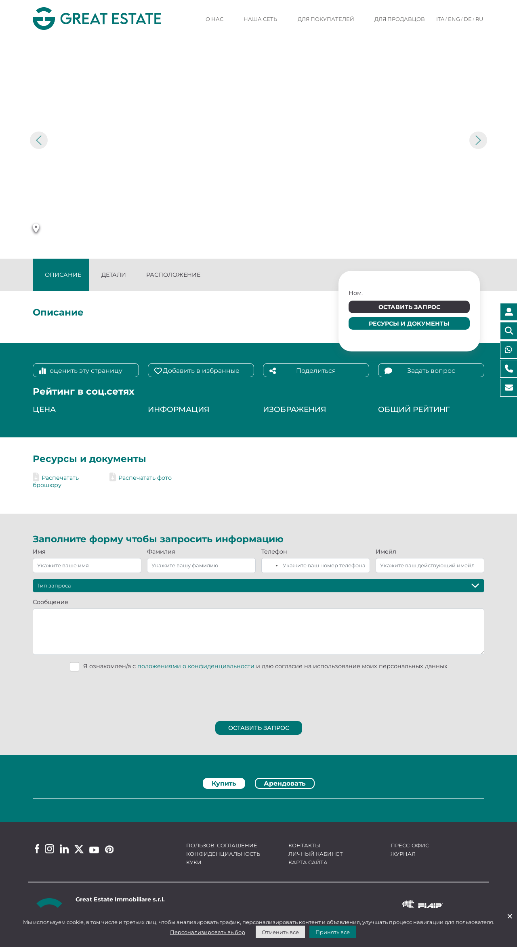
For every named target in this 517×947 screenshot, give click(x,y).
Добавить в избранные (197, 371)
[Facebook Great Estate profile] (37, 848)
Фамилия (161, 551)
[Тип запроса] (258, 585)
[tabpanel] (258, 800)
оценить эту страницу (80, 371)
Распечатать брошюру (56, 481)
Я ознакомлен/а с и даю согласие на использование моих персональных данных (265, 666)
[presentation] (259, 694)
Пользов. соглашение (221, 845)
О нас (214, 19)
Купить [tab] (224, 783)
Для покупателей (326, 19)
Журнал (403, 854)
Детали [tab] (113, 274)
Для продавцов (399, 19)
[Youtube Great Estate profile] (94, 850)
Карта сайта (308, 862)
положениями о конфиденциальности (195, 666)
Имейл (386, 551)
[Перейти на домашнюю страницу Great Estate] (111, 18)
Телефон (274, 551)
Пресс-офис (410, 845)
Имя (39, 551)
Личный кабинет (315, 854)
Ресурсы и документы (409, 323)
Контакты (304, 845)
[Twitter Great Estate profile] (79, 849)
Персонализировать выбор (207, 932)
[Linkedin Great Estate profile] (64, 848)
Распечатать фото (140, 477)
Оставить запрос (409, 307)
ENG (454, 19)
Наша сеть (260, 19)
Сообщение (50, 602)
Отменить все (280, 932)
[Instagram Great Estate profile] (49, 848)
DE (468, 19)
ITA (440, 19)
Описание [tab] (63, 274)
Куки (194, 862)
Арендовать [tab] (285, 783)
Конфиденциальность (223, 854)
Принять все (332, 932)
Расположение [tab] (173, 274)
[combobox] (271, 565)
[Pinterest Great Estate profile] (109, 849)
